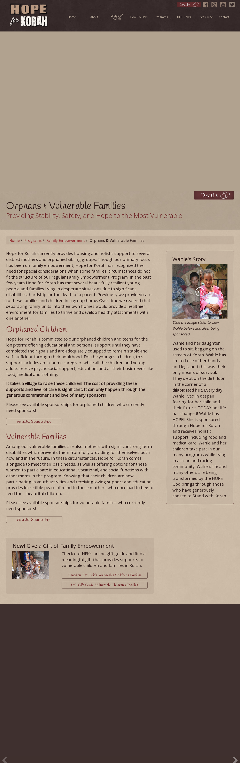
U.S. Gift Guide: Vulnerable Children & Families (104, 584)
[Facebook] (206, 3)
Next (234, 753)
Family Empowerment (65, 240)
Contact (224, 17)
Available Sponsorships (34, 421)
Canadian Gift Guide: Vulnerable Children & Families (104, 575)
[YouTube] (224, 3)
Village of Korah (117, 17)
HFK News (184, 17)
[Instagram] (215, 3)
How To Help (139, 17)
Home (72, 17)
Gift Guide (206, 17)
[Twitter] (233, 3)
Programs (161, 17)
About (94, 17)
